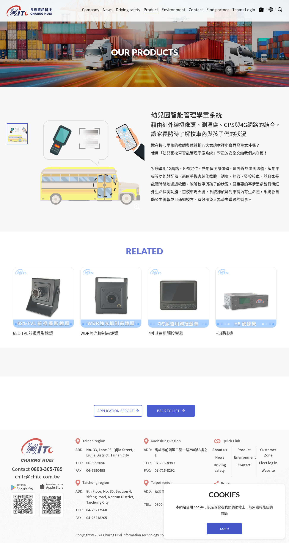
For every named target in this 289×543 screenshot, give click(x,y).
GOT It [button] (224, 529)
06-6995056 (95, 462)
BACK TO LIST (171, 410)
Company (90, 9)
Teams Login (243, 9)
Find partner (217, 9)
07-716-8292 (165, 470)
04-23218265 (96, 517)
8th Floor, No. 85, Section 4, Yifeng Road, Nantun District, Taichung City (110, 497)
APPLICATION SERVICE (118, 410)
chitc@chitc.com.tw (37, 476)
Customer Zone (268, 452)
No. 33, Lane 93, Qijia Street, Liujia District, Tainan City (109, 452)
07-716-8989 (165, 462)
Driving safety (128, 9)
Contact (196, 9)
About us (219, 449)
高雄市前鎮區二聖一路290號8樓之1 (181, 452)
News (107, 9)
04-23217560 (96, 509)
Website (268, 470)
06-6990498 (95, 470)
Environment (173, 9)
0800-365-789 (47, 468)
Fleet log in (268, 462)
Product (151, 9)
